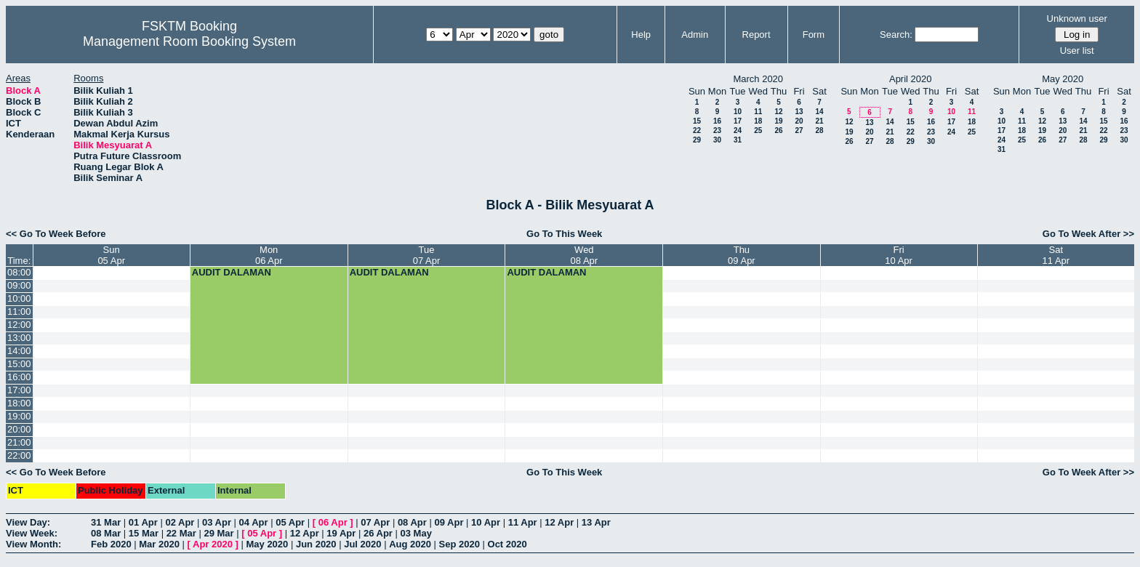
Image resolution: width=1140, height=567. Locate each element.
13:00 (19, 337)
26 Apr (378, 533)
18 (758, 121)
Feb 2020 (111, 544)
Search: (896, 34)
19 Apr (341, 533)
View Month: (33, 544)
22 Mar (181, 533)
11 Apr (522, 522)
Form (813, 34)
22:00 (19, 455)
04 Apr (253, 522)
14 (819, 112)
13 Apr (596, 522)
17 (738, 121)
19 (778, 121)
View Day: (28, 522)
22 (697, 130)
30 (717, 140)
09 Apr (448, 522)
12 (778, 112)
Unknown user (1077, 18)
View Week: (31, 533)
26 (778, 130)
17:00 (19, 390)
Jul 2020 (362, 544)
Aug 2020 (410, 544)
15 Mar (143, 533)
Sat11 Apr (1056, 255)
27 (799, 130)
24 (738, 130)
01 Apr (143, 522)
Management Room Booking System (189, 41)
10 (738, 112)
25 (758, 130)
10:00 (19, 298)
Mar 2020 (159, 544)
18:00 (19, 403)
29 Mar (218, 533)
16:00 (19, 376)
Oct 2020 (507, 544)
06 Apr (333, 522)
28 (819, 130)
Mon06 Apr (269, 255)
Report (756, 34)
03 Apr (216, 522)
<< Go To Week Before (56, 233)
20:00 (19, 429)
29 (697, 140)
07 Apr (375, 522)
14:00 (19, 350)
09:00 (19, 285)
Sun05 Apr (111, 255)
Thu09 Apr (741, 255)
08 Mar (106, 533)
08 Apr (412, 522)
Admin (694, 34)
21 (819, 121)
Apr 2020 (213, 544)
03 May (416, 533)
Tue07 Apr (427, 255)
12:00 (19, 324)
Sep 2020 (459, 544)
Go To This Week (564, 233)
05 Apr (290, 522)
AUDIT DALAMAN (231, 272)
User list (1077, 50)
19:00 (19, 416)
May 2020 (267, 544)
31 (738, 140)
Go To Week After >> (1088, 233)
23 (717, 130)
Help (641, 34)
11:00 (19, 311)
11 (758, 112)
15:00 (19, 363)
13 (799, 112)
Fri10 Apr (898, 255)
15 (697, 121)
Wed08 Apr (584, 255)
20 (799, 121)
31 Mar (106, 522)
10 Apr (485, 522)
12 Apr (559, 522)
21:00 (19, 442)
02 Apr (179, 522)
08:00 (19, 272)
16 (717, 121)
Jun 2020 (316, 544)
